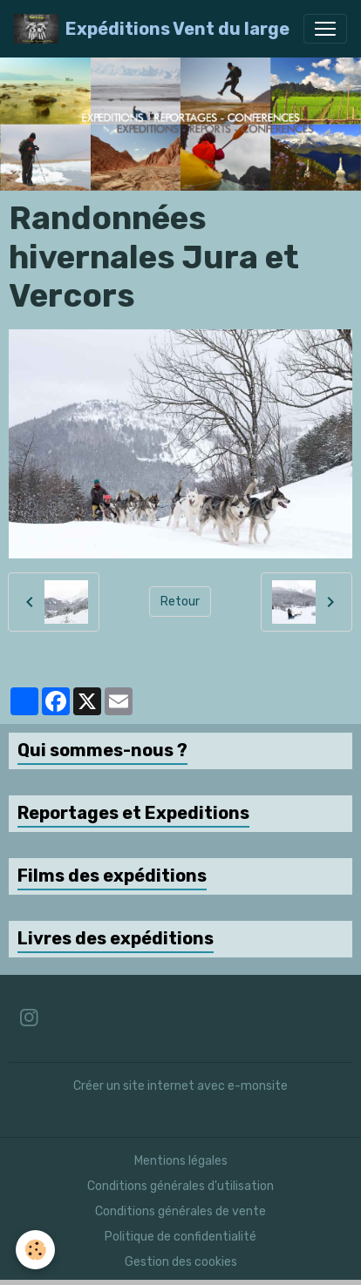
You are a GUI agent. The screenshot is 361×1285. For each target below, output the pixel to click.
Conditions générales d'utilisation (180, 1186)
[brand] (151, 29)
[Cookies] (35, 1249)
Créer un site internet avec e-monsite (180, 1086)
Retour (180, 601)
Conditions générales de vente (180, 1211)
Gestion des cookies (181, 1262)
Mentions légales (181, 1160)
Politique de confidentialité (180, 1236)
